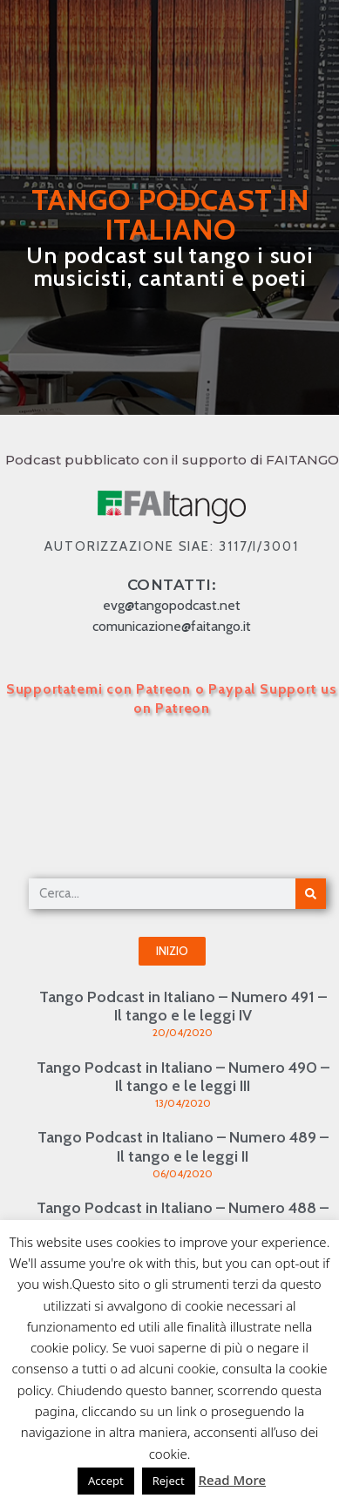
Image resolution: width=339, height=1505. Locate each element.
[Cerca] (310, 893)
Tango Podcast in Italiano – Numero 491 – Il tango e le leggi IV (183, 1006)
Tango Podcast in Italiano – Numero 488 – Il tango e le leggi (183, 1217)
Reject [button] (169, 1480)
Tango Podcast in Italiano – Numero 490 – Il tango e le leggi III (183, 1077)
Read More (232, 1479)
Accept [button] (106, 1480)
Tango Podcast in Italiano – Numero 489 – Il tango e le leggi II (183, 1147)
